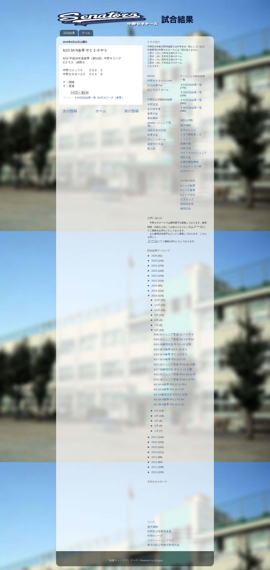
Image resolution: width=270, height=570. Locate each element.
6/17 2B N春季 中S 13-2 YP (170, 359)
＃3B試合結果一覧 (191, 107)
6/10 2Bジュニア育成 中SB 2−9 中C (175, 379)
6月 (156, 330)
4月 (156, 415)
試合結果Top (154, 85)
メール (152, 241)
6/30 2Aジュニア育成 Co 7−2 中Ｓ (174, 334)
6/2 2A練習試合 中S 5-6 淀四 (170, 394)
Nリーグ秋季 (187, 185)
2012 (154, 462)
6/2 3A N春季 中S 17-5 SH (169, 399)
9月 (156, 315)
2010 (154, 472)
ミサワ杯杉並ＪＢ (191, 134)
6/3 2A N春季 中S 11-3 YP (169, 389)
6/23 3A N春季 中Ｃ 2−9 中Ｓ (170, 354)
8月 (156, 320)
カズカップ (187, 199)
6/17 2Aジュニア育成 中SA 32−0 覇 (174, 364)
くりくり (185, 139)
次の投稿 (70, 111)
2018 (154, 295)
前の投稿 (131, 111)
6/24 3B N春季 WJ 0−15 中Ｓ (170, 349)
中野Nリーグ (155, 535)
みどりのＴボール (158, 89)
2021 (154, 280)
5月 (156, 410)
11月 (157, 305)
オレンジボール (156, 139)
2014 (154, 452)
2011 (154, 467)
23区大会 (185, 148)
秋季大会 (152, 135)
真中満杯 (185, 125)
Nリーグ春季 (187, 190)
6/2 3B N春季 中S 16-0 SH (169, 404)
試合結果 (69, 32)
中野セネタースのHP (159, 80)
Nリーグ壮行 (187, 194)
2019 (154, 290)
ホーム (100, 111)
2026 (154, 255)
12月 (157, 300)
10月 (157, 310)
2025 (154, 260)
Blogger (158, 560)
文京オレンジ (188, 130)
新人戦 (151, 148)
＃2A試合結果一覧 (191, 84)
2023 (154, 270)
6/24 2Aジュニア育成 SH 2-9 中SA (174, 339)
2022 (154, 275)
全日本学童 (154, 109)
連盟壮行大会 (155, 144)
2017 (154, 437)
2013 (154, 457)
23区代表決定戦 (156, 130)
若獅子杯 (185, 143)
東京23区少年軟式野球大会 (163, 545)
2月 (156, 425)
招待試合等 (187, 204)
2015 (154, 447)
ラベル (86, 32)
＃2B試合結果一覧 (191, 92)
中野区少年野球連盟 (159, 531)
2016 (154, 442)
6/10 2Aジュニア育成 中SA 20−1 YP (175, 374)
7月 (156, 325)
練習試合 (185, 208)
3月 (156, 420)
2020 (154, 285)
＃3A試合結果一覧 (85, 97)
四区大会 (185, 157)
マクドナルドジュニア (193, 152)
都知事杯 (152, 118)
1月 (156, 430)
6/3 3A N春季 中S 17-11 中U (170, 384)
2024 (154, 265)
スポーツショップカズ (160, 540)
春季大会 (152, 113)
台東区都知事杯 (189, 162)
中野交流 (152, 104)
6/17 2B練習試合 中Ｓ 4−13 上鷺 (173, 369)
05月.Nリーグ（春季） (111, 97)
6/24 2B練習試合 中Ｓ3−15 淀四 (172, 344)
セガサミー (187, 171)
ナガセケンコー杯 (191, 166)
